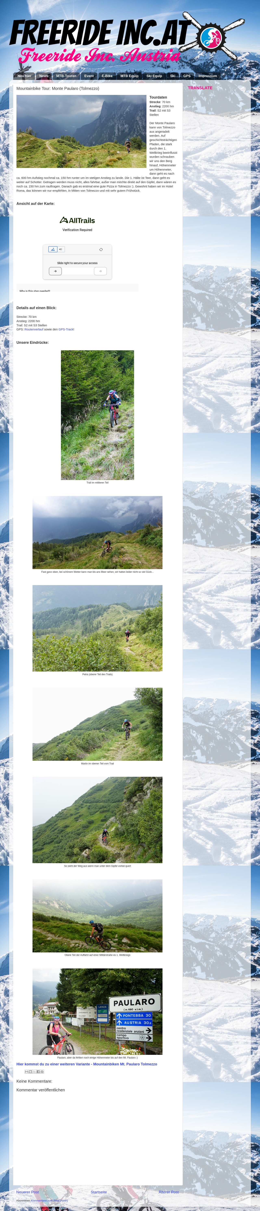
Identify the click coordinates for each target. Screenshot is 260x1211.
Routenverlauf (34, 329)
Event (89, 76)
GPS (187, 76)
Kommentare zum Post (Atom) (49, 1200)
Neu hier (24, 76)
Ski (173, 76)
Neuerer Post (27, 1192)
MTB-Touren (66, 76)
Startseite (99, 1192)
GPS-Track (65, 329)
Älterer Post (169, 1192)
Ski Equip (154, 76)
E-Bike (107, 76)
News (43, 76)
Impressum (208, 76)
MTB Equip (129, 76)
